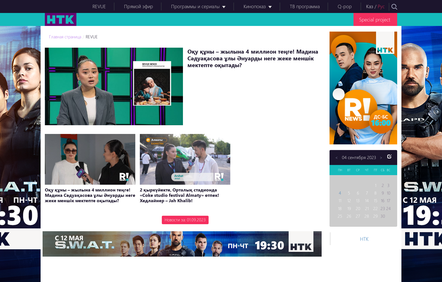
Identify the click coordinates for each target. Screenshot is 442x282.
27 (358, 216)
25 (340, 216)
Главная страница (65, 36)
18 (340, 208)
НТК (364, 238)
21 (367, 208)
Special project (374, 19)
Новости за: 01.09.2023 (185, 219)
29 (375, 216)
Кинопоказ (255, 6)
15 (375, 200)
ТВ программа (305, 6)
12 (349, 200)
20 (358, 208)
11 (340, 200)
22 (375, 208)
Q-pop (345, 6)
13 (358, 200)
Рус (381, 6)
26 (349, 216)
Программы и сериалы (195, 6)
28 (366, 216)
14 (367, 200)
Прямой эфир (138, 6)
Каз (369, 6)
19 (349, 208)
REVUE (99, 6)
